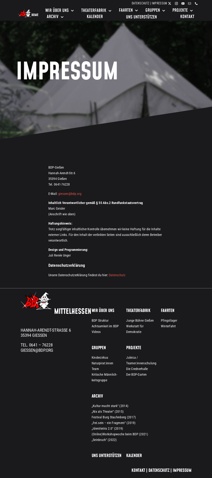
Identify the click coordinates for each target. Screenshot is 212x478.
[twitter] (169, 3)
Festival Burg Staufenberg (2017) (114, 417)
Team (95, 369)
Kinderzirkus (100, 357)
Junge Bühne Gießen (140, 320)
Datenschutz (140, 3)
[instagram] (176, 3)
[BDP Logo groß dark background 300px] (36, 293)
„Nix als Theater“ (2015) (108, 411)
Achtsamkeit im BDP (105, 326)
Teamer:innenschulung (141, 363)
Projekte (133, 348)
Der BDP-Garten (136, 374)
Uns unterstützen (106, 456)
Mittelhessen (72, 312)
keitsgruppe (99, 380)
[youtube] (183, 3)
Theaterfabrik (138, 311)
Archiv (97, 396)
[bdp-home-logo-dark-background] (28, 11)
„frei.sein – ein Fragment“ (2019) (114, 423)
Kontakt (138, 470)
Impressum (159, 3)
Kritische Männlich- (104, 374)
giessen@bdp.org (69, 194)
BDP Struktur (100, 320)
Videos (96, 332)
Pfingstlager (169, 320)
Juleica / (132, 357)
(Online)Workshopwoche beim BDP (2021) (120, 434)
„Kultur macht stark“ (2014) (110, 406)
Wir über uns (103, 311)
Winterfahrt (168, 326)
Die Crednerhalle (137, 369)
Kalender (134, 456)
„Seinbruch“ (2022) (104, 440)
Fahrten (167, 311)
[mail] (189, 3)
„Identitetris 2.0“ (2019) (107, 428)
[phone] (196, 3)
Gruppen (99, 348)
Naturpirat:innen (102, 363)
